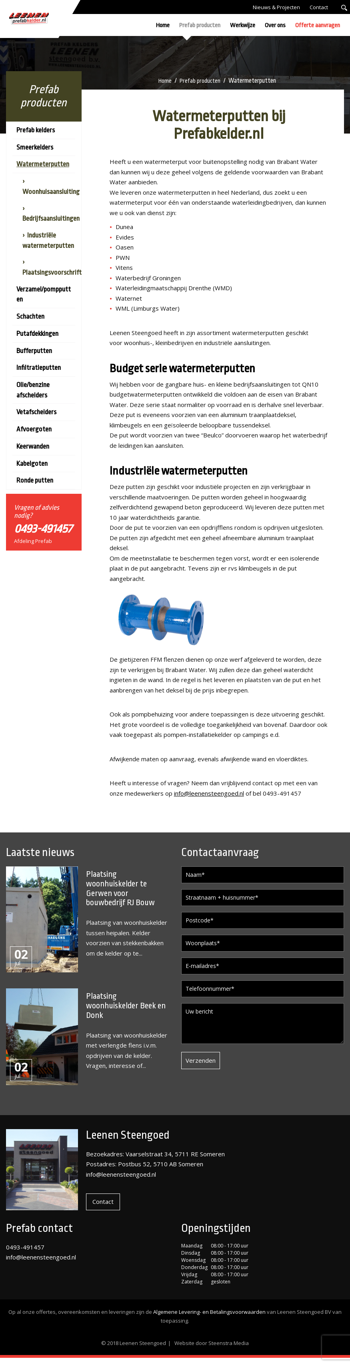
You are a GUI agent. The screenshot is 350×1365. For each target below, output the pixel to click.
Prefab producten (199, 25)
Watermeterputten (42, 164)
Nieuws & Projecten (276, 7)
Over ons (275, 25)
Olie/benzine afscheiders (33, 390)
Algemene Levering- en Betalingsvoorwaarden (209, 1319)
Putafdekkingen (37, 333)
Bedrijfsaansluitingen (51, 218)
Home (163, 25)
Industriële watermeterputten (48, 240)
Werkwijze (242, 25)
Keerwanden (32, 446)
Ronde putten (34, 480)
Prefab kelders (35, 130)
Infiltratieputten (38, 367)
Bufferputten (34, 351)
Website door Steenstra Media (211, 1350)
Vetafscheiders (36, 412)
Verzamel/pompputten (43, 294)
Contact (319, 7)
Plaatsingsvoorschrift (52, 272)
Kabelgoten (32, 463)
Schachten (30, 316)
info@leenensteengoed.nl (209, 793)
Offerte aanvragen (317, 25)
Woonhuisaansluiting (51, 192)
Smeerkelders (34, 147)
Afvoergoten (34, 429)
